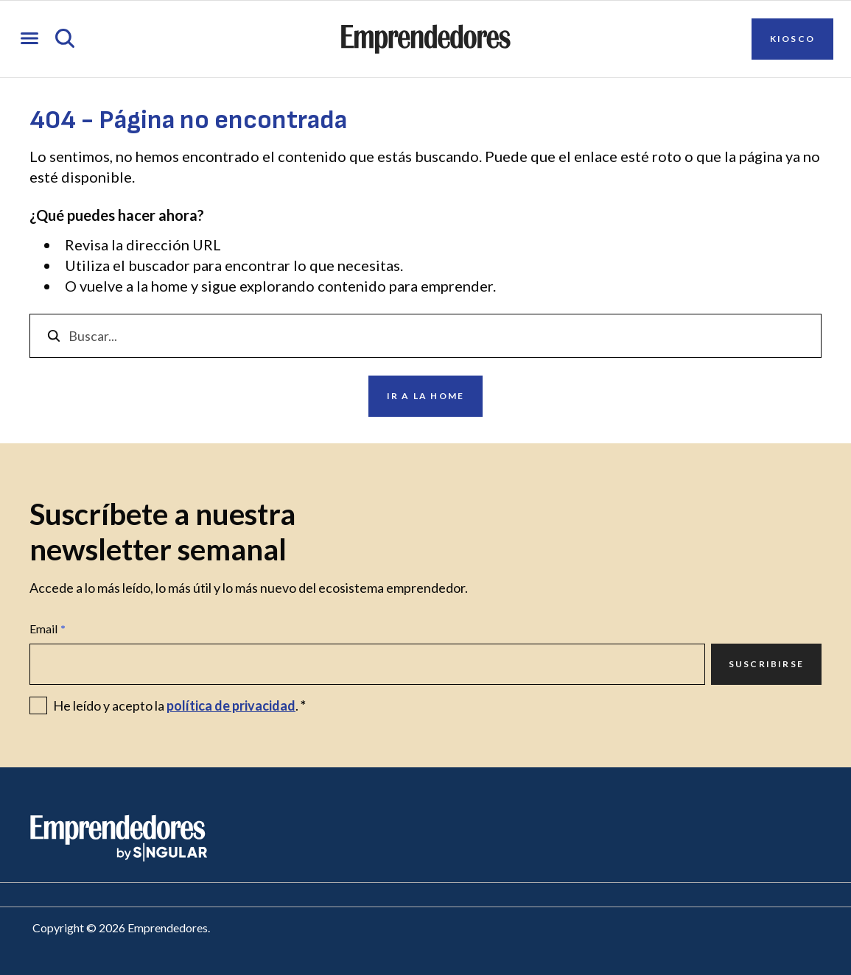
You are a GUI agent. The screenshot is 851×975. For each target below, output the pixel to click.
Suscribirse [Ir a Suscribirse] (766, 663)
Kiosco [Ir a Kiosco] (792, 38)
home (169, 286)
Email (47, 629)
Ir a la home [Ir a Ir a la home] (425, 395)
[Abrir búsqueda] (65, 39)
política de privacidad (231, 705)
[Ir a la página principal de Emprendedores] (426, 39)
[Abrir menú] (29, 39)
